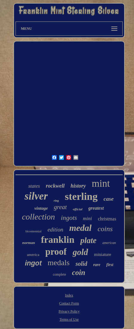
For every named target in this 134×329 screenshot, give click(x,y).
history (78, 186)
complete (59, 274)
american (109, 243)
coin (78, 272)
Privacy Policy (68, 311)
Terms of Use (68, 319)
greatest (96, 208)
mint (101, 183)
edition (55, 229)
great (60, 207)
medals (59, 262)
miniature (102, 254)
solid (81, 263)
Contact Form (69, 303)
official (77, 209)
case (109, 199)
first (109, 264)
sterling (81, 196)
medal (80, 228)
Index (69, 295)
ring (56, 200)
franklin (57, 239)
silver (36, 196)
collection (38, 216)
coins (105, 229)
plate (88, 240)
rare (96, 264)
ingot (33, 263)
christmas (107, 218)
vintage (41, 208)
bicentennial (33, 231)
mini (87, 218)
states (34, 186)
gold (80, 252)
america (33, 254)
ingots (69, 217)
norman (28, 242)
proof (56, 251)
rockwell (55, 186)
